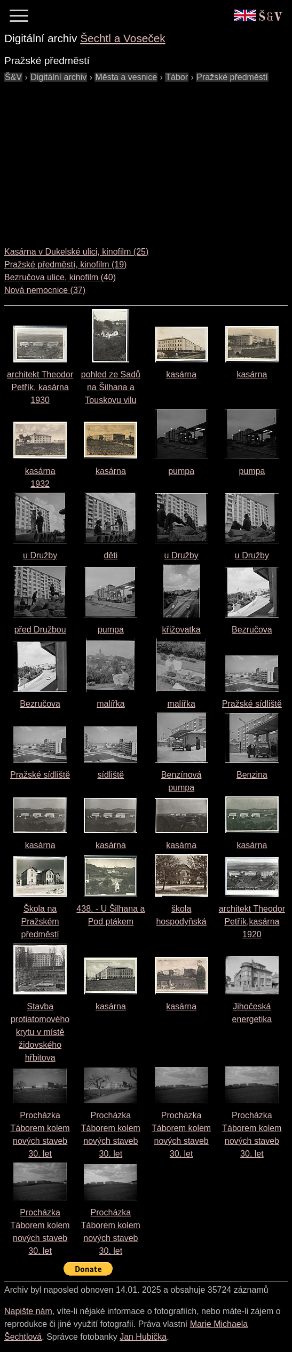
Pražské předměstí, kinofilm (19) (65, 264)
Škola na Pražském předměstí (40, 921)
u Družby (40, 555)
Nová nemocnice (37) (44, 290)
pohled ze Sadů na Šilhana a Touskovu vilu (110, 387)
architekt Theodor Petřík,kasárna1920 (252, 921)
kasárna (181, 374)
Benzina (251, 774)
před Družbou (40, 629)
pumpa (181, 471)
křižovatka (181, 629)
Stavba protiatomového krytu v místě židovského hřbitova (40, 1032)
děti (110, 555)
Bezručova (252, 629)
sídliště (110, 774)
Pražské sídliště (252, 703)
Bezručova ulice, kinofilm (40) (60, 277)
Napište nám (28, 1311)
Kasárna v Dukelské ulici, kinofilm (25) (76, 251)
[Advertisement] (148, 158)
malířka (110, 703)
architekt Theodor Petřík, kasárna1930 (40, 387)
